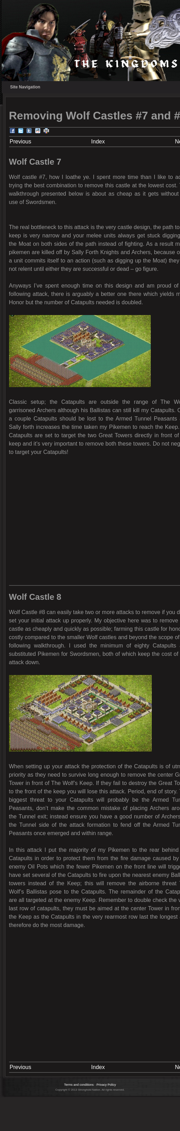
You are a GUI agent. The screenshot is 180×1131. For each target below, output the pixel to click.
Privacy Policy (106, 1084)
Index (98, 141)
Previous (20, 141)
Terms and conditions (79, 1084)
